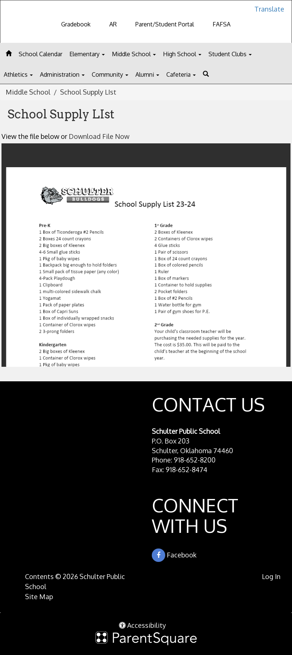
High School (182, 54)
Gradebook (76, 24)
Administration (62, 74)
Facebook (174, 555)
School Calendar (40, 54)
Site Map (39, 596)
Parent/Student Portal (164, 24)
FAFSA (221, 24)
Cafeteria (181, 74)
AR (113, 24)
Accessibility (142, 625)
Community (110, 74)
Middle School (134, 54)
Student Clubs (230, 54)
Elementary (87, 54)
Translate (269, 9)
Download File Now (99, 136)
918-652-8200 (195, 460)
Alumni (147, 74)
